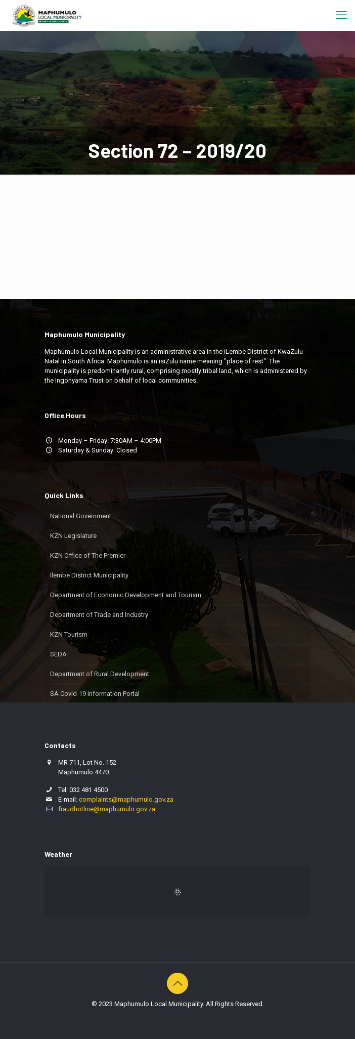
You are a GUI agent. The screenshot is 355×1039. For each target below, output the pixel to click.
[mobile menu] (341, 15)
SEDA (58, 654)
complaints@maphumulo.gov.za (126, 799)
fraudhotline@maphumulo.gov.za (106, 809)
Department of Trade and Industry (99, 614)
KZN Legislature (73, 535)
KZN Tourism (68, 634)
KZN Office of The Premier (87, 555)
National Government (80, 516)
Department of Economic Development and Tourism (125, 595)
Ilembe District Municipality (89, 575)
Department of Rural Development (99, 674)
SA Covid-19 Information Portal (95, 693)
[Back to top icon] (177, 983)
